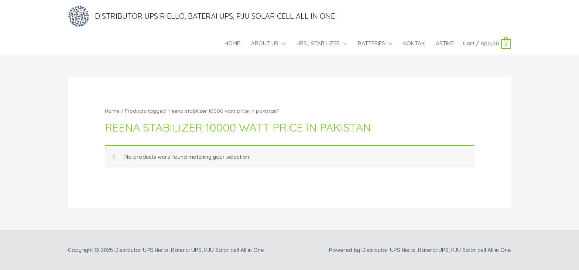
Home (112, 111)
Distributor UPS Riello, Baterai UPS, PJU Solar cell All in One (215, 16)
